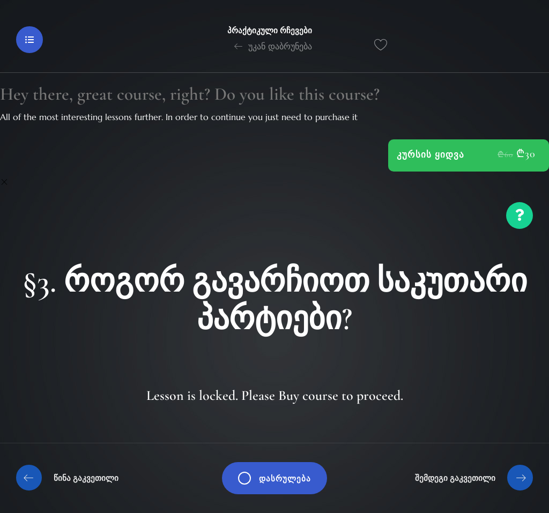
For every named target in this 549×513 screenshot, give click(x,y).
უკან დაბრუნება (273, 46)
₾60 (505, 154)
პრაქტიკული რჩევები (269, 30)
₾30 (526, 153)
